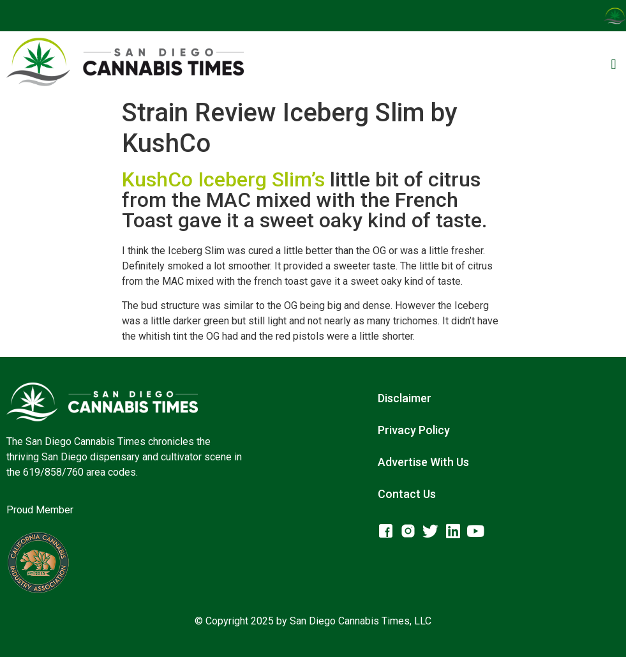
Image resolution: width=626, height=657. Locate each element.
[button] (613, 64)
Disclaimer (404, 398)
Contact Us (407, 494)
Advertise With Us (423, 462)
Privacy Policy (414, 430)
